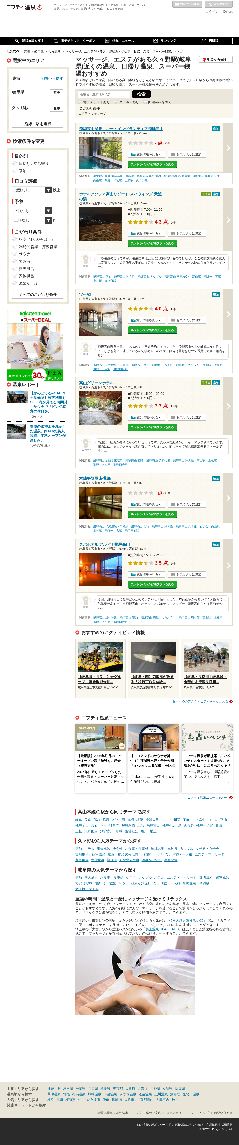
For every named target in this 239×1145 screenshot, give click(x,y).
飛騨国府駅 (120, 369)
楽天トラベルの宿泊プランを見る (152, 164)
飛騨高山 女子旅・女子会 (192, 526)
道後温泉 (145, 1094)
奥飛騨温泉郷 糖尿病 (176, 176)
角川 (144, 831)
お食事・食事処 (136, 849)
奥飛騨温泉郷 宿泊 (149, 176)
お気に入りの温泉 (187, 4)
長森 (87, 820)
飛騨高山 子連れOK (176, 276)
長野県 (155, 1089)
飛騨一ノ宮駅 (113, 180)
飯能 (106, 1100)
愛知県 (168, 1089)
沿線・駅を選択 (37, 124)
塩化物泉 (97, 860)
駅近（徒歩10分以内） (125, 854)
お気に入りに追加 (188, 154)
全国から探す (51, 78)
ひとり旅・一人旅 (178, 854)
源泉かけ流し (152, 860)
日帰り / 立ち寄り (34, 163)
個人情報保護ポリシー (151, 1124)
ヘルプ (204, 1113)
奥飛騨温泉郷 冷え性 (206, 176)
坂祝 (139, 820)
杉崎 (119, 831)
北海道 (143, 1089)
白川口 (213, 820)
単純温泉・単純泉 (164, 849)
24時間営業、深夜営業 (38, 247)
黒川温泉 (161, 1094)
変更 (56, 93)
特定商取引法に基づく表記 (186, 1124)
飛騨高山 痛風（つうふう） (158, 617)
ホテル (89, 849)
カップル (186, 849)
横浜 (50, 1100)
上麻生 (200, 820)
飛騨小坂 (169, 825)
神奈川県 (54, 1089)
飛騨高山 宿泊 (102, 276)
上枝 (78, 831)
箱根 (66, 1094)
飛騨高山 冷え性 (124, 276)
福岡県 (180, 1089)
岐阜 (78, 820)
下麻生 (188, 820)
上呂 (140, 825)
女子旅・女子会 (207, 849)
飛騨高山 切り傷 (189, 617)
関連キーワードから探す (26, 1105)
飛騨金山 (82, 825)
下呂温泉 (110, 1094)
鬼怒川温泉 (191, 1094)
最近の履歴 (219, 4)
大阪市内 (131, 1100)
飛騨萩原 (128, 825)
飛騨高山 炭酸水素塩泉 (108, 460)
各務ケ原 (118, 820)
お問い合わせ (223, 1113)
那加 (96, 820)
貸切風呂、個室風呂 (90, 854)
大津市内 (162, 1100)
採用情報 (227, 1124)
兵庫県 (93, 1089)
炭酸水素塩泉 (129, 860)
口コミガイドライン (180, 1113)
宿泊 (78, 849)
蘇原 (106, 820)
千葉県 (81, 1089)
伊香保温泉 (128, 1094)
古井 (164, 820)
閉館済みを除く (160, 102)
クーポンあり (129, 102)
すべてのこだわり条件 (38, 295)
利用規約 (212, 1124)
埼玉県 (68, 1089)
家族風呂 (82, 860)
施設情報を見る (147, 154)
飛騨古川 (107, 831)
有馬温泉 (79, 1094)
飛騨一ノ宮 (204, 825)
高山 (218, 825)
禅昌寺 (114, 825)
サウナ (158, 854)
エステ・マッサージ (210, 854)
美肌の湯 (171, 860)
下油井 (225, 820)
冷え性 (118, 849)
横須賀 (70, 1100)
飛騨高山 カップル (149, 276)
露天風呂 (103, 849)
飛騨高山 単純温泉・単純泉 (110, 365)
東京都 (118, 1089)
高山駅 (97, 180)
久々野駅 (142, 180)
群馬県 (105, 1089)
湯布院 (175, 1094)
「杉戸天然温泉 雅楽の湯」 (186, 920)
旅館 (147, 854)
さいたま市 (92, 1100)
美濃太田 (152, 820)
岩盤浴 (24, 261)
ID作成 (228, 11)
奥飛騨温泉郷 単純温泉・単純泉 (113, 176)
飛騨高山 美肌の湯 (158, 460)
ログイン (212, 11)
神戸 (175, 1100)
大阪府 (130, 1089)
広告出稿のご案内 (148, 1113)
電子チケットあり (96, 102)
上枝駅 (129, 180)
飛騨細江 (131, 831)
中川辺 (175, 820)
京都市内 (146, 1100)
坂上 (153, 831)
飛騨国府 (91, 831)
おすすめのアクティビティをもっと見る (200, 701)
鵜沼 (130, 820)
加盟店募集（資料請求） (114, 1113)
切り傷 (112, 860)
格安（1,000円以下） (91, 883)
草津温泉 (54, 1094)
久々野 (189, 825)
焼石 (94, 825)
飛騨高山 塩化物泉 (105, 617)
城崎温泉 (94, 1094)
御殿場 (117, 1100)
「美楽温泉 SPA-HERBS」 (162, 929)
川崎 (59, 1100)
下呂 (103, 825)
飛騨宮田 (153, 825)
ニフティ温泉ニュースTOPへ (207, 797)
